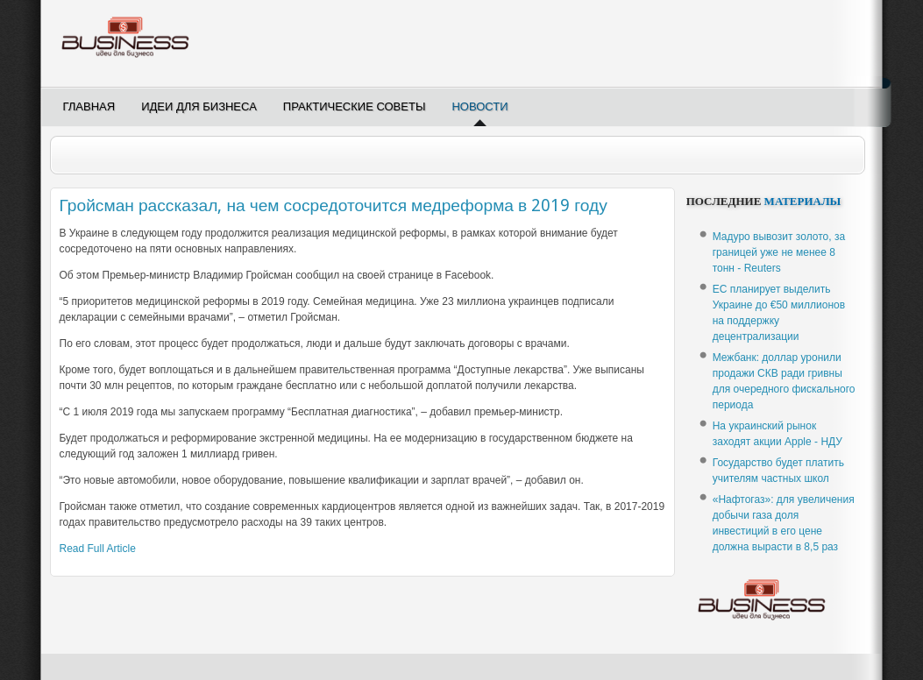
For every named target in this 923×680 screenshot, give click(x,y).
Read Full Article (98, 548)
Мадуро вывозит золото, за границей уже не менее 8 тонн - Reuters (779, 252)
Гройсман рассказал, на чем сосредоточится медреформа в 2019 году (333, 205)
